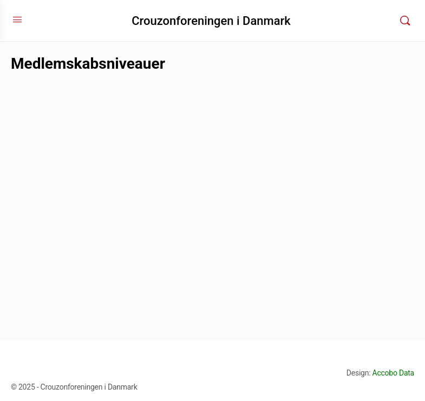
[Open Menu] (17, 19)
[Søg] (404, 20)
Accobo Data (393, 373)
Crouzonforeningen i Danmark (211, 21)
